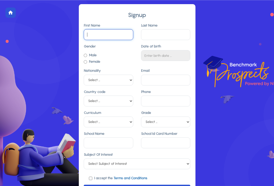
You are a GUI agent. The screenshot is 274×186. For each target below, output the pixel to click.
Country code (95, 92)
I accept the (118, 178)
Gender (90, 46)
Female (92, 61)
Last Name (149, 25)
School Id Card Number (159, 133)
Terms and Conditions (130, 178)
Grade (146, 113)
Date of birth (151, 46)
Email (145, 70)
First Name (92, 25)
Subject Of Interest (98, 154)
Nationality (92, 70)
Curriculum (92, 113)
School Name (94, 133)
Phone (146, 92)
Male (90, 55)
